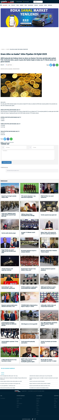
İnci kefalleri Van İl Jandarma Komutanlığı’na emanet (39, 387)
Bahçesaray (38, 398)
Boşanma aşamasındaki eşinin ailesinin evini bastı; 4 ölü (9, 306)
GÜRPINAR (50, 5)
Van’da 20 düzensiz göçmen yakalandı (48, 269)
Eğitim (18, 407)
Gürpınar (38, 410)
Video (55, 400)
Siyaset (18, 400)
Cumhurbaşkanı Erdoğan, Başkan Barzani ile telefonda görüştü (8, 324)
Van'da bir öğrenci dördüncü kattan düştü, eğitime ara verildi (11, 381)
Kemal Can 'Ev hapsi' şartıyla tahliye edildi (8, 196)
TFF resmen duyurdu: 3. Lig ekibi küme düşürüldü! (28, 196)
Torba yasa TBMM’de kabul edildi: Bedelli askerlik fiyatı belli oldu (8, 215)
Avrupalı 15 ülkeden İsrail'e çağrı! (28, 233)
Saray (37, 412)
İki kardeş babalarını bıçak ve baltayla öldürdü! (28, 251)
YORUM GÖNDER (6, 162)
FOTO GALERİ (26, 1)
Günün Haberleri (19, 403)
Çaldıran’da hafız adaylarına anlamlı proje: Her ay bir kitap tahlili (41, 375)
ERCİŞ (26, 5)
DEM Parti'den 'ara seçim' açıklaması (47, 196)
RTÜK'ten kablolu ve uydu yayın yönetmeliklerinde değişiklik (29, 287)
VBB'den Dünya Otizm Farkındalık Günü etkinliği (27, 215)
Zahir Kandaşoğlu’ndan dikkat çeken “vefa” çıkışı (9, 375)
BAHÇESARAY (30, 5)
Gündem (2, 372)
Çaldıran (38, 401)
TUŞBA (17, 5)
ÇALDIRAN (41, 5)
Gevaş (38, 408)
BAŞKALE (36, 5)
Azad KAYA (35, 391)
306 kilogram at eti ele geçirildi (29, 324)
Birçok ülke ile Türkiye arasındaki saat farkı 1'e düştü (48, 360)
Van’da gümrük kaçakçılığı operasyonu (28, 342)
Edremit (38, 405)
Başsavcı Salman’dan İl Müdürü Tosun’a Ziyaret (49, 251)
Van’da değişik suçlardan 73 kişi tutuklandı (9, 342)
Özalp (38, 414)
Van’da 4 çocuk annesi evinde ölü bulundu (37, 381)
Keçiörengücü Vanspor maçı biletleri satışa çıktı (28, 269)
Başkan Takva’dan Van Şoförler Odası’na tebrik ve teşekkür (40, 383)
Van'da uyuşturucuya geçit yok (49, 215)
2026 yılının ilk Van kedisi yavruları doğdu (7, 387)
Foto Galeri (56, 398)
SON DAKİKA (5, 5)
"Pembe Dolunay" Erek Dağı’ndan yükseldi (7, 269)
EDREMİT (21, 5)
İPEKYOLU (13, 5)
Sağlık (18, 401)
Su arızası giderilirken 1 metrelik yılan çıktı (7, 385)
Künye (55, 405)
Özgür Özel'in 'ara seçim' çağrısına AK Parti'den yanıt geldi (8, 251)
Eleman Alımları (19, 398)
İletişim (55, 407)
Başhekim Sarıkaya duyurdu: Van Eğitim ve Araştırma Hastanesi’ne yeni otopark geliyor (44, 378)
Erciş (37, 407)
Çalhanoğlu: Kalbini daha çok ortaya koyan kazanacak (48, 306)
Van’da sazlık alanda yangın (8, 233)
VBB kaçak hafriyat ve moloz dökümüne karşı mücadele (48, 287)
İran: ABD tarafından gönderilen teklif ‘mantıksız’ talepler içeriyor (49, 324)
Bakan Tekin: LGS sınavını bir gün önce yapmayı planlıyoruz (48, 233)
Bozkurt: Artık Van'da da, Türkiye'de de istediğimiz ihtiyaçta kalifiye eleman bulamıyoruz (13, 378)
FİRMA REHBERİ (19, 1)
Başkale (38, 400)
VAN (9, 5)
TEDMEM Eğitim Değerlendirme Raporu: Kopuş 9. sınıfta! (29, 306)
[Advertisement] (29, 40)
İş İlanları (55, 401)
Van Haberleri (2, 398)
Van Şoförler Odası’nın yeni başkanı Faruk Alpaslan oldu (10, 383)
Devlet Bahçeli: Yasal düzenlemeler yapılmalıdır (8, 287)
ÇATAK (45, 5)
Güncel (18, 405)
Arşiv (55, 403)
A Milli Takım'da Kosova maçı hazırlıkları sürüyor (9, 360)
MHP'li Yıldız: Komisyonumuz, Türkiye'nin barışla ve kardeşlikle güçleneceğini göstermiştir (29, 360)
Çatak (38, 403)
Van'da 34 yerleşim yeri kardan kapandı (49, 342)
